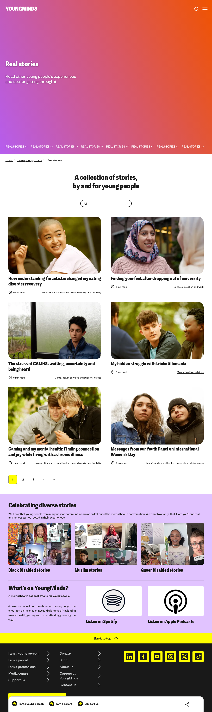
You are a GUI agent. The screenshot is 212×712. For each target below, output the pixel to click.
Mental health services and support (73, 377)
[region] (106, 548)
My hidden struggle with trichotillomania (148, 364)
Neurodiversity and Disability (86, 292)
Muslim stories (88, 570)
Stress (97, 377)
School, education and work (189, 286)
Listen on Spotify (101, 621)
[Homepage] (21, 9)
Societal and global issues (190, 462)
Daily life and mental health (159, 462)
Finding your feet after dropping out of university (156, 278)
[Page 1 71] (12, 479)
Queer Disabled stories (162, 570)
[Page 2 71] (43, 479)
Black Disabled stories (29, 570)
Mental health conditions (55, 292)
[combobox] (106, 203)
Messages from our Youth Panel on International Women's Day (155, 452)
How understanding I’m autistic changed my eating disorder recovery (54, 281)
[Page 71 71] (53, 479)
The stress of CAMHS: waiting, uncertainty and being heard (51, 366)
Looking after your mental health (51, 462)
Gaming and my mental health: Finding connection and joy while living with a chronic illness (53, 452)
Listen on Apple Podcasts (171, 621)
